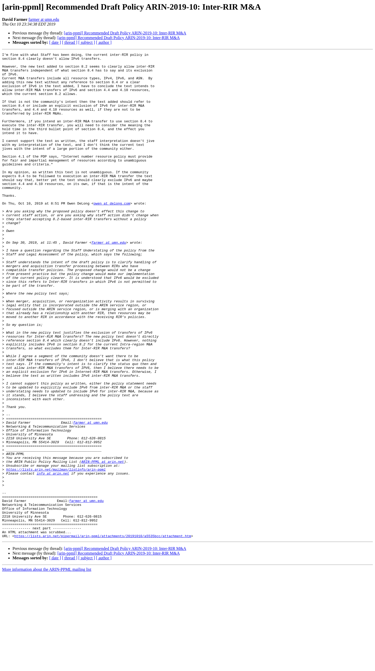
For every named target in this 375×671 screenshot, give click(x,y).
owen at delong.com (111, 233)
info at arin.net (53, 557)
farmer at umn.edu (43, 19)
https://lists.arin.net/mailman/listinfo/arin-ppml (56, 553)
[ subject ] (86, 42)
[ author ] (104, 42)
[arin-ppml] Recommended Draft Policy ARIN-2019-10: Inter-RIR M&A (125, 33)
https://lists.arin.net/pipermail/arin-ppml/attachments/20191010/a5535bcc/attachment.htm (102, 633)
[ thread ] (69, 42)
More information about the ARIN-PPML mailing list (46, 666)
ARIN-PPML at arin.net (102, 543)
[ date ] (55, 42)
